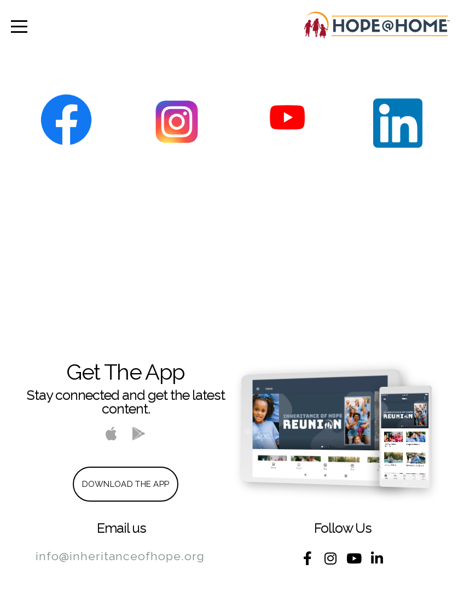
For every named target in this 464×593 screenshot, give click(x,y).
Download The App (126, 484)
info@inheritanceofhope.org (120, 556)
